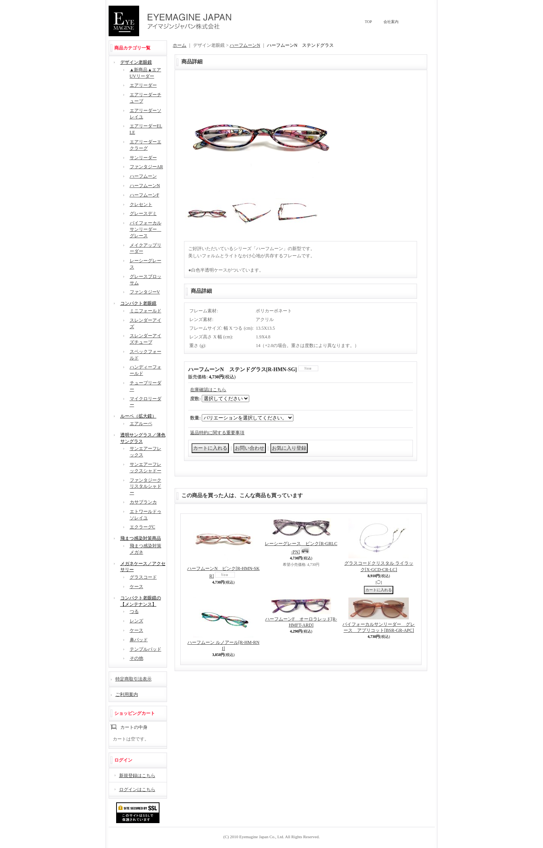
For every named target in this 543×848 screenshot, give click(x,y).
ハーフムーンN (145, 185)
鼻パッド (139, 639)
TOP (368, 22)
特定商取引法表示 (133, 679)
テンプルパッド (145, 649)
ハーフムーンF (145, 195)
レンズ (136, 621)
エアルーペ (141, 423)
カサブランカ (143, 502)
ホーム (179, 45)
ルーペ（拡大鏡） (138, 416)
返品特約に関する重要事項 (217, 432)
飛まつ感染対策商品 (140, 538)
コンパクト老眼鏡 (138, 303)
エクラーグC (142, 527)
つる (134, 611)
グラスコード (143, 577)
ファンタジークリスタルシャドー (145, 487)
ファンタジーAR (146, 166)
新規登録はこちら (137, 775)
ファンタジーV (145, 292)
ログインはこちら (137, 789)
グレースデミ (143, 213)
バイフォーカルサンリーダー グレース (145, 229)
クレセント (141, 204)
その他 (136, 658)
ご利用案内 (126, 694)
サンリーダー (143, 157)
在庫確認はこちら (208, 389)
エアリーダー (143, 85)
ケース (136, 586)
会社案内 (391, 22)
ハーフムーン (143, 176)
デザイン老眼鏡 (136, 62)
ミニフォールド (145, 310)
